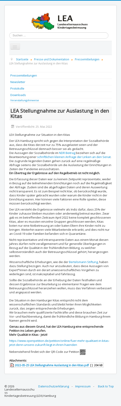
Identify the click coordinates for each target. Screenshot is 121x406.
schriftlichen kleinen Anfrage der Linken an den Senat (74, 157)
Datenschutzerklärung (53, 386)
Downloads (18, 95)
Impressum (83, 386)
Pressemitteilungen (23, 75)
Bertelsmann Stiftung (83, 262)
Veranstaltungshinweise (24, 100)
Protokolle (17, 88)
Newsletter (17, 82)
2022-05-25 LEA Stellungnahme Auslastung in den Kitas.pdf (52, 365)
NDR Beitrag (67, 153)
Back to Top (106, 386)
